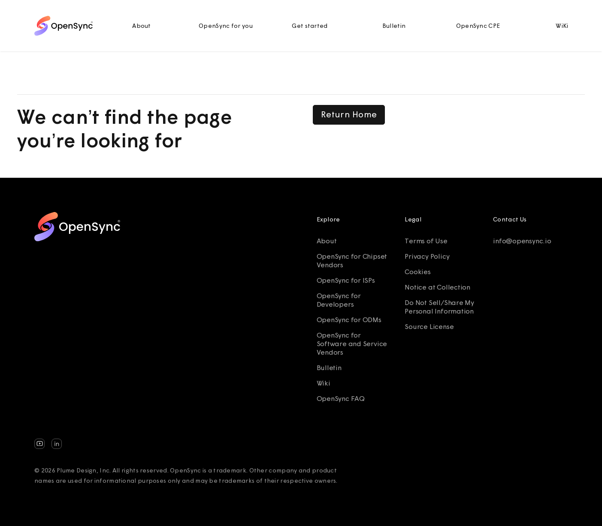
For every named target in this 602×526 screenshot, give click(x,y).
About (141, 26)
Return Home (349, 114)
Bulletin (393, 26)
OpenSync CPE (478, 26)
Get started (309, 26)
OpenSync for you (226, 26)
